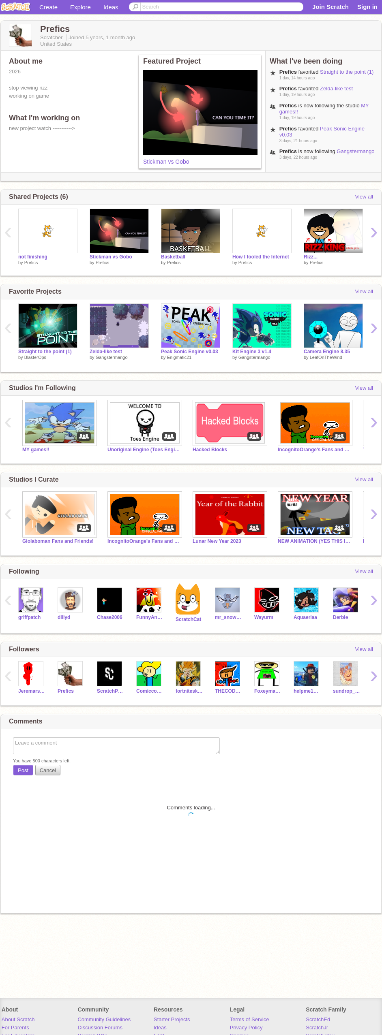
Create (48, 7)
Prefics (31, 262)
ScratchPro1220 (110, 691)
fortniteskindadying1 (189, 691)
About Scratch (18, 1019)
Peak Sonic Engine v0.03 (189, 351)
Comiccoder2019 (149, 691)
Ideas (110, 7)
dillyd (64, 617)
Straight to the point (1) (346, 72)
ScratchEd (318, 1019)
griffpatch (29, 617)
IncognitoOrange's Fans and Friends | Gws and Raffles (314, 449)
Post (23, 770)
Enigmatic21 (179, 357)
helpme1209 (307, 691)
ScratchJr (317, 1027)
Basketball (173, 257)
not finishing (32, 257)
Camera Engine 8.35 (327, 351)
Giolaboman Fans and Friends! (58, 541)
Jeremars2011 (31, 691)
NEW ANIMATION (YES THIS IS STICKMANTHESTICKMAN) (314, 541)
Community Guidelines (104, 1019)
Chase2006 (109, 617)
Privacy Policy (246, 1027)
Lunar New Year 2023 (217, 541)
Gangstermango (355, 151)
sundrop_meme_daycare (346, 691)
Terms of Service (249, 1019)
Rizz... (311, 257)
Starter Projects (172, 1019)
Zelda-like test (336, 88)
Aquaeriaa (305, 617)
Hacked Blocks (210, 449)
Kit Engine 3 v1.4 (251, 351)
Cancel (48, 770)
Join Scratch (330, 6)
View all (364, 197)
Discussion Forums (99, 1027)
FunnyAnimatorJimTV (149, 617)
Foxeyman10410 (267, 691)
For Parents (15, 1027)
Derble (340, 617)
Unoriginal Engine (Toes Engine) (143, 449)
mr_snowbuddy (228, 617)
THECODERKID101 (228, 691)
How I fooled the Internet (260, 257)
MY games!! (35, 449)
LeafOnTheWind (326, 357)
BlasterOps (35, 357)
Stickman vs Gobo (166, 161)
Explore (80, 7)
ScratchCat (188, 619)
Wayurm (263, 617)
